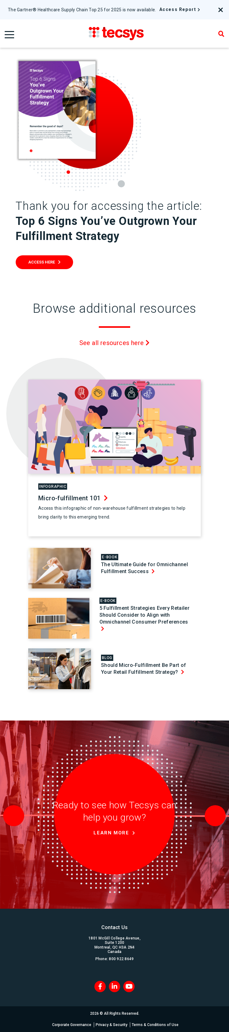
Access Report (177, 9)
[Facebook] (100, 986)
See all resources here (114, 343)
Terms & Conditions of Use (155, 1025)
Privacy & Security (111, 1025)
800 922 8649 (121, 959)
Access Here (41, 262)
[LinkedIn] (114, 986)
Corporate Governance (71, 1025)
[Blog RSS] (129, 986)
